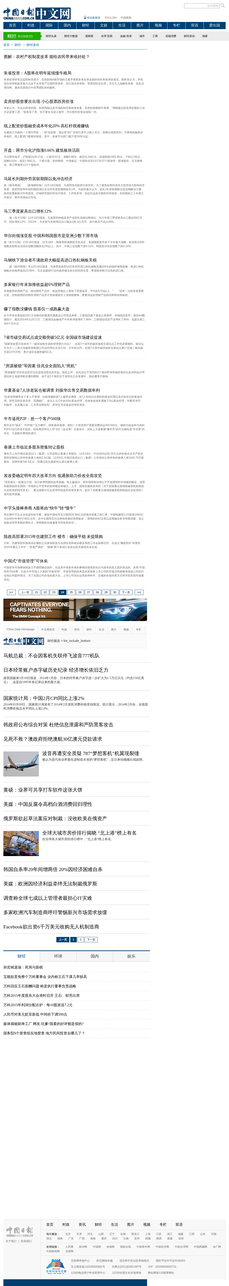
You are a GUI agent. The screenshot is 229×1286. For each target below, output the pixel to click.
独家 (205, 36)
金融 (123, 36)
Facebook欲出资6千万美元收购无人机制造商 (51, 927)
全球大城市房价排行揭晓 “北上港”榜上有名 (89, 833)
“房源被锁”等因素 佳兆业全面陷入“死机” (40, 366)
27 (88, 592)
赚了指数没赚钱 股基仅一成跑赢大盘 (37, 309)
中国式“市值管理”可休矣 (26, 561)
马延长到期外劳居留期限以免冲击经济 (38, 179)
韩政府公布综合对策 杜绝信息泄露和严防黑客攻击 (58, 724)
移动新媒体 (93, 17)
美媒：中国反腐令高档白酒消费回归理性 (47, 804)
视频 (158, 25)
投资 (129, 36)
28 (97, 592)
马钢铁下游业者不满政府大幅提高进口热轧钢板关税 (50, 260)
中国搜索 (126, 17)
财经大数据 (71, 36)
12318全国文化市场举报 (126, 1272)
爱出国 (214, 25)
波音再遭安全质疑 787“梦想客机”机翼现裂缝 (90, 753)
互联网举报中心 (80, 1260)
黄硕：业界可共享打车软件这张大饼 (42, 790)
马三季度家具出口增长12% (28, 211)
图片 (140, 25)
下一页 (126, 592)
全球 (103, 36)
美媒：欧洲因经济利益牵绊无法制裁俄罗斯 (50, 884)
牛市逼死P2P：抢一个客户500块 (32, 418)
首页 (12, 25)
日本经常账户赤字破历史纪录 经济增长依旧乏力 (55, 670)
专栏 (176, 25)
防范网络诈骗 (105, 1260)
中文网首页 (48, 629)
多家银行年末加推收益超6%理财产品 (37, 284)
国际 (49, 25)
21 (36, 592)
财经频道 (53, 641)
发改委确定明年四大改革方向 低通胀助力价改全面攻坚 (53, 475)
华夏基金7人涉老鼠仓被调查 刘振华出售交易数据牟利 (52, 390)
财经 (85, 25)
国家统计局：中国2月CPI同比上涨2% (43, 698)
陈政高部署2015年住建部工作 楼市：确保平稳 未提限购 (53, 536)
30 (114, 592)
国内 (67, 25)
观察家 (89, 36)
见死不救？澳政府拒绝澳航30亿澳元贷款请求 (52, 739)
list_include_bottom (77, 641)
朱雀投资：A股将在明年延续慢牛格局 (37, 73)
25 (71, 592)
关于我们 (11, 1241)
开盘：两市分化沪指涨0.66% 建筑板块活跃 (42, 150)
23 (53, 592)
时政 (31, 25)
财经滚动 (189, 36)
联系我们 (26, 1241)
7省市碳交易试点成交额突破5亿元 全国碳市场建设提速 (53, 337)
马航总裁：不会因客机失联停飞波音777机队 (51, 655)
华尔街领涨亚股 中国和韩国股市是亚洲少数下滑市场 (51, 235)
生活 (122, 25)
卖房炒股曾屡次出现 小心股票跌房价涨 (39, 101)
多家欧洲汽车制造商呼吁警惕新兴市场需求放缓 (55, 912)
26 (79, 592)
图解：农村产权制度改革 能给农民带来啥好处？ (47, 56)
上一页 (25, 592)
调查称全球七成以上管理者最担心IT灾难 (47, 898)
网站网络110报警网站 (161, 1272)
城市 (142, 36)
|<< (11, 592)
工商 (155, 36)
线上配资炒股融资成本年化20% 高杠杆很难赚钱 (46, 126)
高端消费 (170, 36)
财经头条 (51, 36)
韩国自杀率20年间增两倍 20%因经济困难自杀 (53, 869)
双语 (194, 25)
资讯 (76, 629)
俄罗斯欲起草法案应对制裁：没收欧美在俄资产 (55, 818)
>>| (139, 592)
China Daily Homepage (20, 629)
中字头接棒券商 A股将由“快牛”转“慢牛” (39, 508)
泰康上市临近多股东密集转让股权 (34, 447)
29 (105, 592)
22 (45, 592)
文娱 (103, 25)
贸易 (109, 36)
